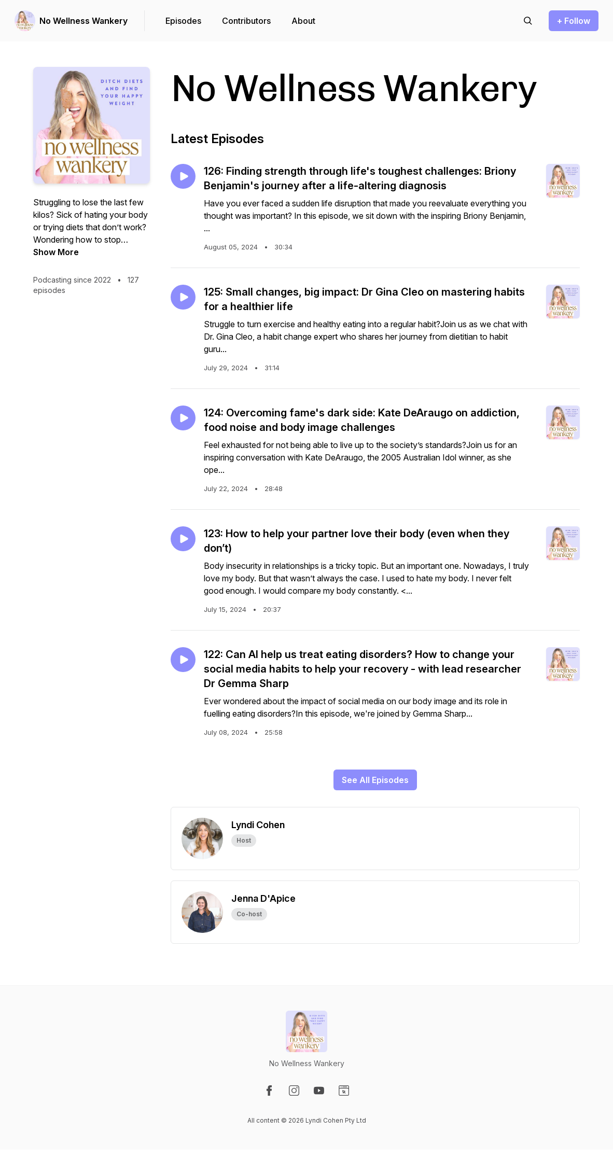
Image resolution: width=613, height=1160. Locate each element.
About (303, 21)
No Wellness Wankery (83, 21)
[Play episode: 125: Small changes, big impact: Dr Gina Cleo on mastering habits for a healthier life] (183, 297)
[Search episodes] (528, 21)
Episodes (183, 21)
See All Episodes (375, 780)
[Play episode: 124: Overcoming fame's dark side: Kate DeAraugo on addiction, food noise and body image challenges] (183, 418)
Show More (56, 252)
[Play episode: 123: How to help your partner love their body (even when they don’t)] (183, 538)
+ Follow (573, 21)
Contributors (246, 21)
